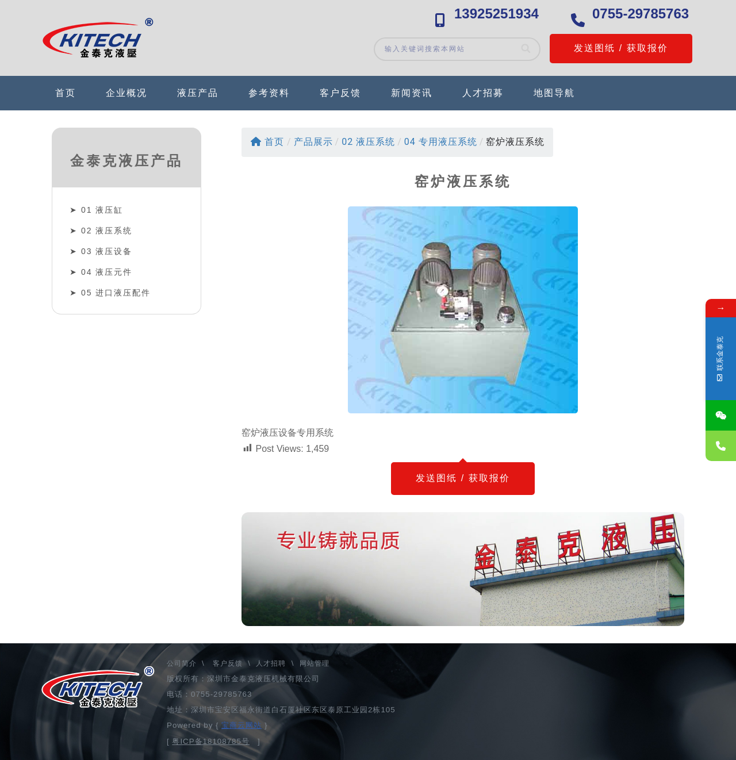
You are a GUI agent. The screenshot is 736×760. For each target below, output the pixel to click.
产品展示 (313, 141)
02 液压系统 (106, 230)
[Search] (526, 48)
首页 (65, 93)
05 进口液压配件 (116, 292)
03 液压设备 (106, 251)
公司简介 (183, 663)
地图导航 (554, 93)
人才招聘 (271, 663)
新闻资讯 (411, 93)
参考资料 (269, 93)
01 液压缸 (102, 209)
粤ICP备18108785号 (211, 741)
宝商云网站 (241, 725)
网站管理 (314, 663)
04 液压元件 (106, 272)
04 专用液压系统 (440, 141)
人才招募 (483, 93)
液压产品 (197, 93)
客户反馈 (340, 93)
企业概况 (126, 93)
